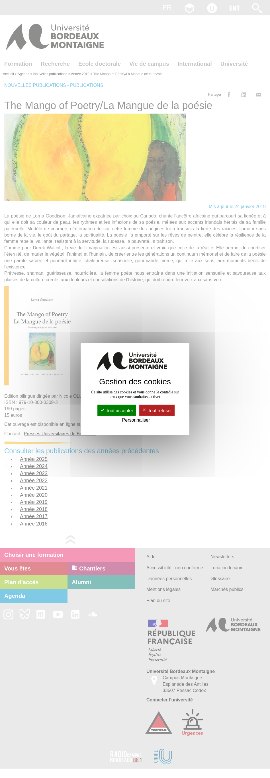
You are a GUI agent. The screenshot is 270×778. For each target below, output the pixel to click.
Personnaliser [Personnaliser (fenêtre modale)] (136, 420)
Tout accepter (116, 410)
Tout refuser (157, 410)
